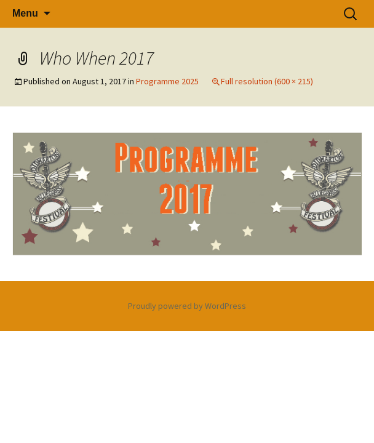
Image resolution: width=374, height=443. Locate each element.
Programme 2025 (167, 81)
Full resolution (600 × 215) (267, 81)
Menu (25, 13)
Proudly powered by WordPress (187, 305)
